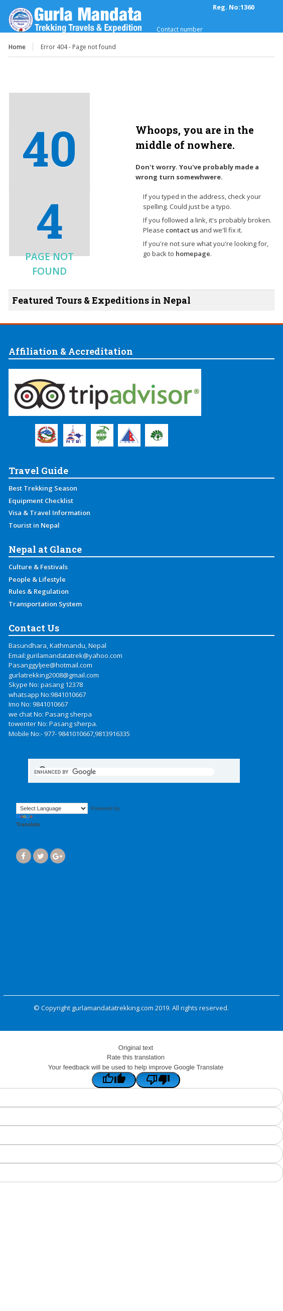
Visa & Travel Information (49, 512)
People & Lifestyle (37, 579)
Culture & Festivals (38, 566)
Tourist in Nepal (34, 525)
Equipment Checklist (41, 500)
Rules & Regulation (39, 591)
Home (17, 47)
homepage (193, 253)
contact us (182, 230)
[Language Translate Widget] (52, 808)
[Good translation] (114, 1080)
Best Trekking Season (43, 488)
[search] (124, 772)
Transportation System (45, 603)
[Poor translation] (158, 1080)
